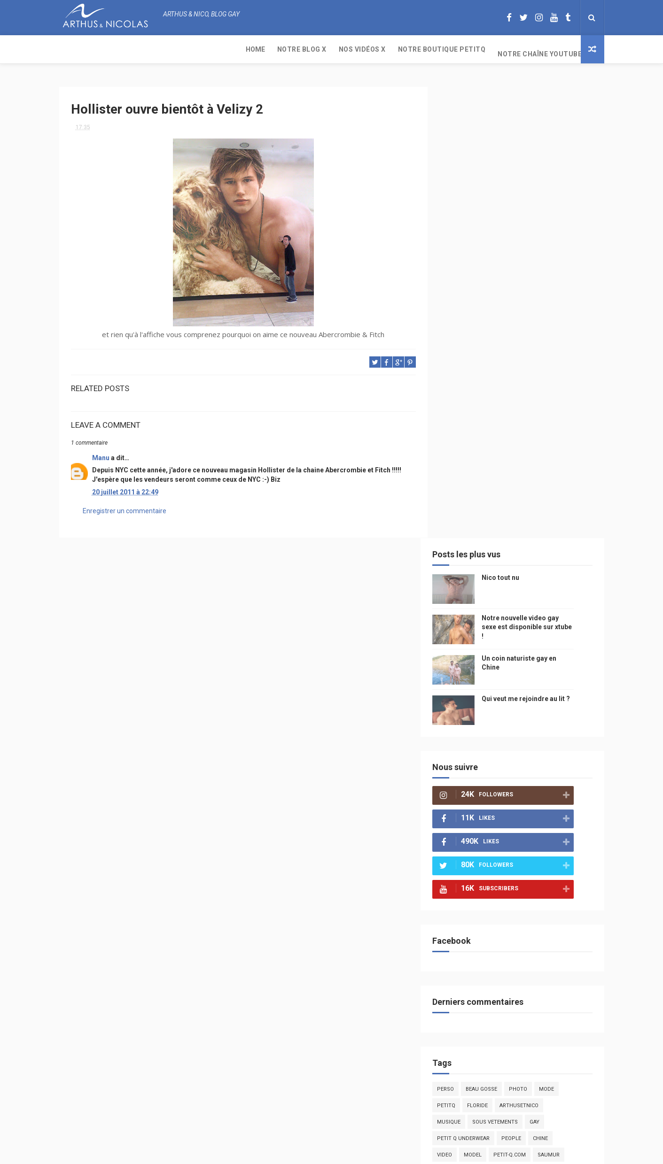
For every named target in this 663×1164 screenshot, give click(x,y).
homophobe (468, 897)
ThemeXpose (313, 1152)
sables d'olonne (475, 880)
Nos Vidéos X (181, 49)
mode (561, 634)
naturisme (504, 847)
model (487, 699)
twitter (546, 782)
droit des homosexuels (513, 831)
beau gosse (496, 634)
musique (463, 666)
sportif (548, 749)
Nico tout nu (515, 122)
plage (517, 880)
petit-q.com (524, 699)
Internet (464, 716)
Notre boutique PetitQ (261, 49)
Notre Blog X (121, 49)
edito (535, 716)
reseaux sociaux (523, 814)
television (502, 716)
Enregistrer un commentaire (124, 516)
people (526, 683)
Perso (460, 634)
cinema (461, 864)
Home (75, 49)
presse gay (552, 864)
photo (532, 634)
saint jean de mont (524, 897)
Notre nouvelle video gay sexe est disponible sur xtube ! (541, 172)
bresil (460, 831)
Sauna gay (466, 913)
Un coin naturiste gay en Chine (526, 1099)
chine (554, 683)
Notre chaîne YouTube (359, 49)
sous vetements (509, 666)
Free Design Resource (369, 1152)
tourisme (514, 732)
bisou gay (465, 847)
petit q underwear (478, 683)
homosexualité (504, 864)
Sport (547, 732)
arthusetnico (533, 650)
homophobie (508, 749)
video (459, 699)
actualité (465, 749)
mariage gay (468, 765)
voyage (568, 814)
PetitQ (461, 650)
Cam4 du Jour (471, 782)
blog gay (503, 798)
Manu (100, 454)
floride (492, 650)
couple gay (562, 765)
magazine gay (470, 732)
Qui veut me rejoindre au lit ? (540, 243)
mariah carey (470, 814)
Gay (549, 666)
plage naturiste (554, 847)
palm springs (516, 765)
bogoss (512, 782)
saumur (563, 699)
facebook (541, 798)
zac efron (465, 798)
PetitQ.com (553, 880)
